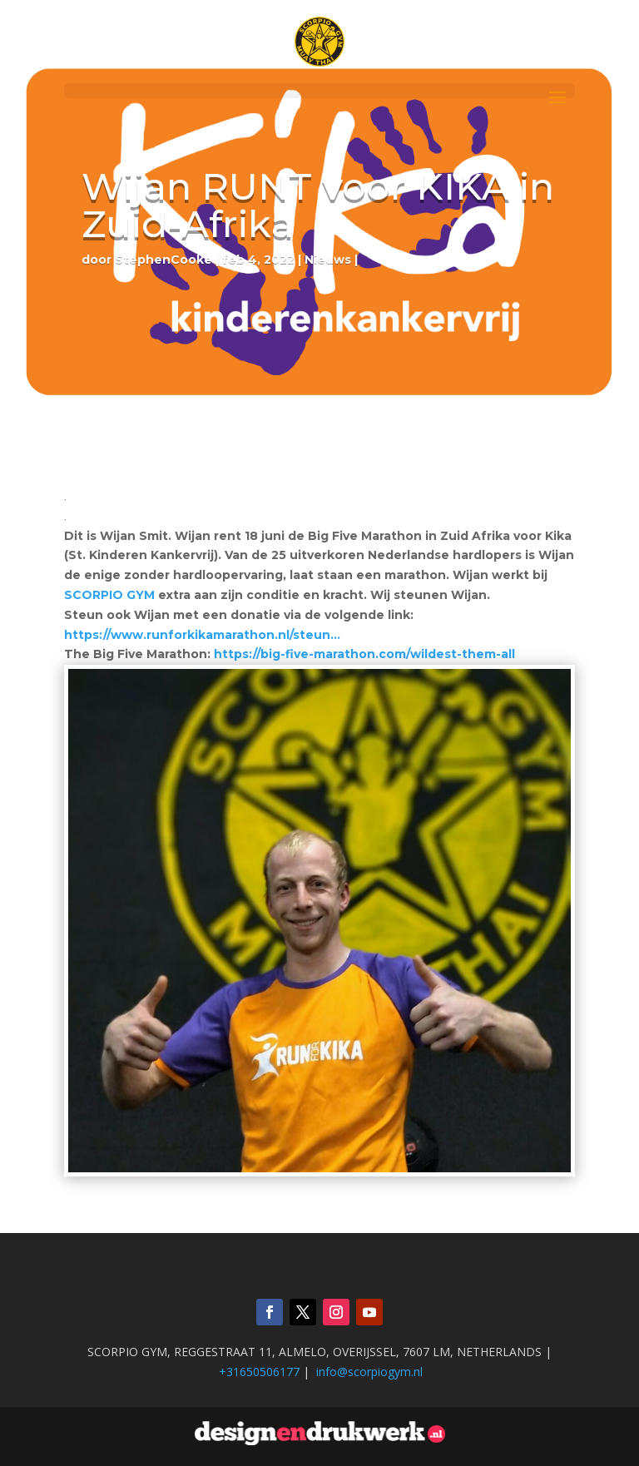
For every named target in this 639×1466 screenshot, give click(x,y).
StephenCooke (163, 259)
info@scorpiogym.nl (369, 1371)
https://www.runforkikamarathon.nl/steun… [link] (202, 634)
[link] (109, 594)
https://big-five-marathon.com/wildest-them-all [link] (366, 653)
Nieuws (328, 259)
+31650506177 (259, 1371)
